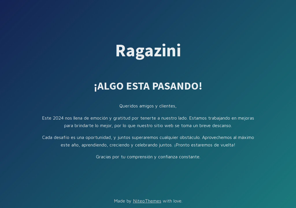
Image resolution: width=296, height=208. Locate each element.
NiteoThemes (147, 200)
